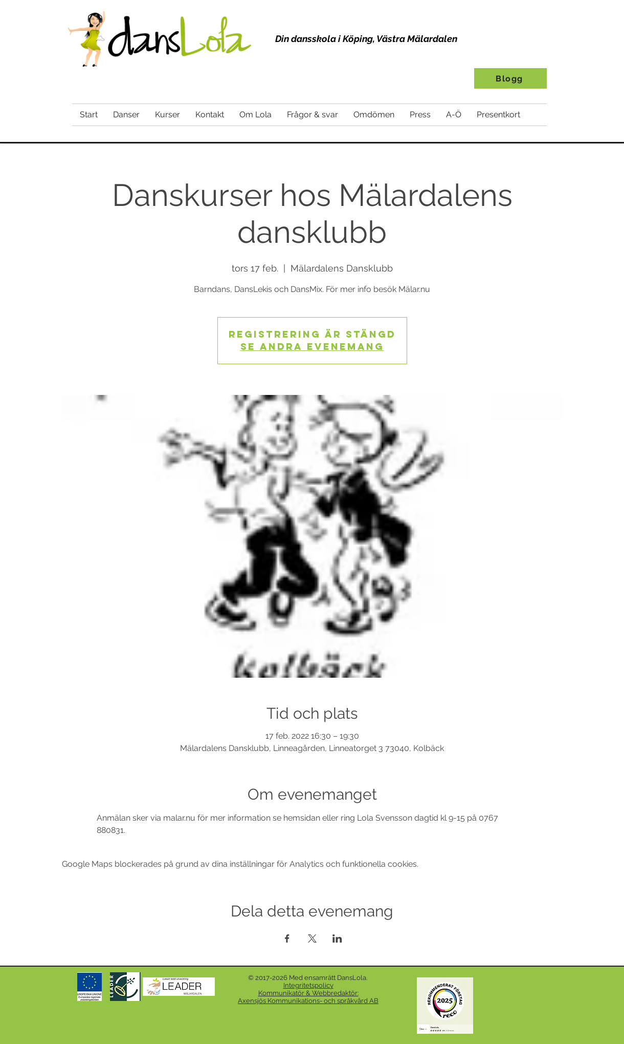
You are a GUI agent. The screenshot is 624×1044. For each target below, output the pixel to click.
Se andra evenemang (312, 346)
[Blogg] (510, 78)
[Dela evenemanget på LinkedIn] (337, 938)
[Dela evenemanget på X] (312, 938)
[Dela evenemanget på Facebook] (287, 938)
